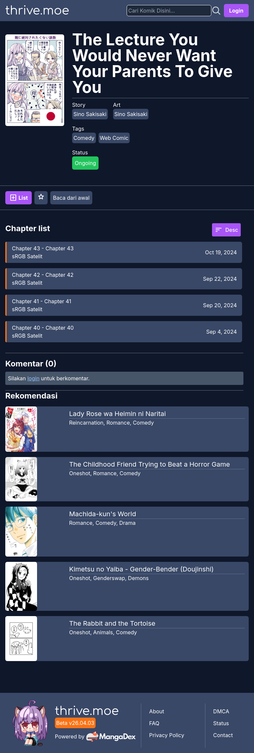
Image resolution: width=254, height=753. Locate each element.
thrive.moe (37, 10)
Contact (223, 735)
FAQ (154, 723)
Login (236, 10)
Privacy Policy (166, 735)
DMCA (221, 711)
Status (221, 723)
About (156, 711)
